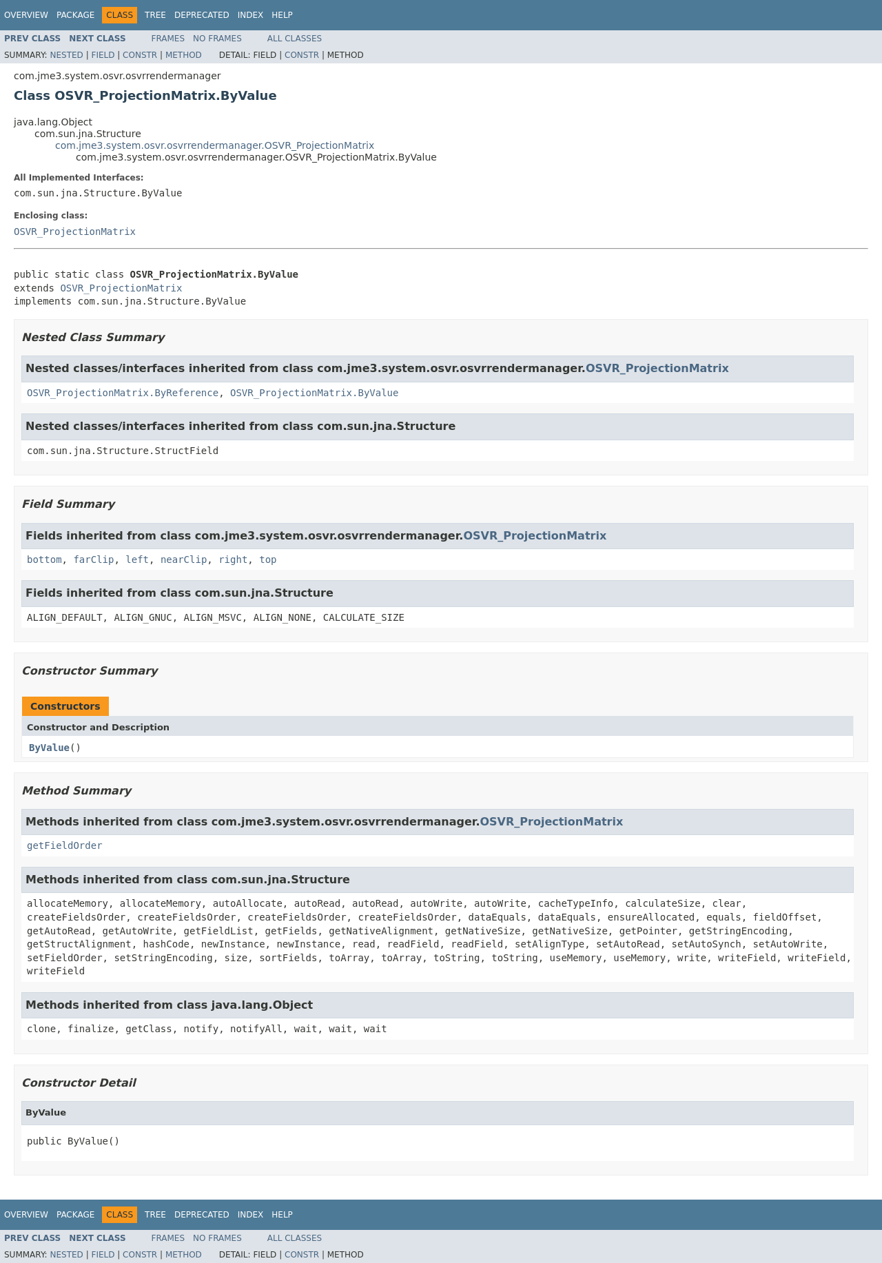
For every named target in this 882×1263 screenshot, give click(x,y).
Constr (140, 55)
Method (183, 55)
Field (102, 55)
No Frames (217, 38)
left (137, 559)
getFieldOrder (65, 845)
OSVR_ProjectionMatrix (75, 231)
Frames (168, 38)
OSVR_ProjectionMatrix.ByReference (122, 392)
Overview (26, 15)
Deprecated (201, 15)
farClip (93, 559)
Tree (155, 15)
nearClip (184, 559)
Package (75, 15)
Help (282, 15)
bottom (44, 559)
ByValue (49, 747)
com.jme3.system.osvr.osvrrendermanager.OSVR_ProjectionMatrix (214, 145)
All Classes (294, 38)
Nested (66, 55)
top (267, 559)
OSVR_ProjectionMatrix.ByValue (314, 392)
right (232, 559)
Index (251, 15)
